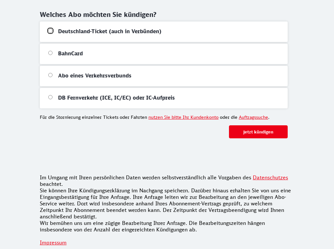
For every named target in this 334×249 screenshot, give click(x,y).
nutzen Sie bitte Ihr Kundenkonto (183, 117)
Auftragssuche (253, 117)
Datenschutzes (270, 177)
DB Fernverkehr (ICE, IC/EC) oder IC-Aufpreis (116, 97)
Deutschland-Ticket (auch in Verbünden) (109, 31)
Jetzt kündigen (258, 131)
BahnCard (70, 53)
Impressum (53, 242)
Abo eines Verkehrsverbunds (94, 75)
